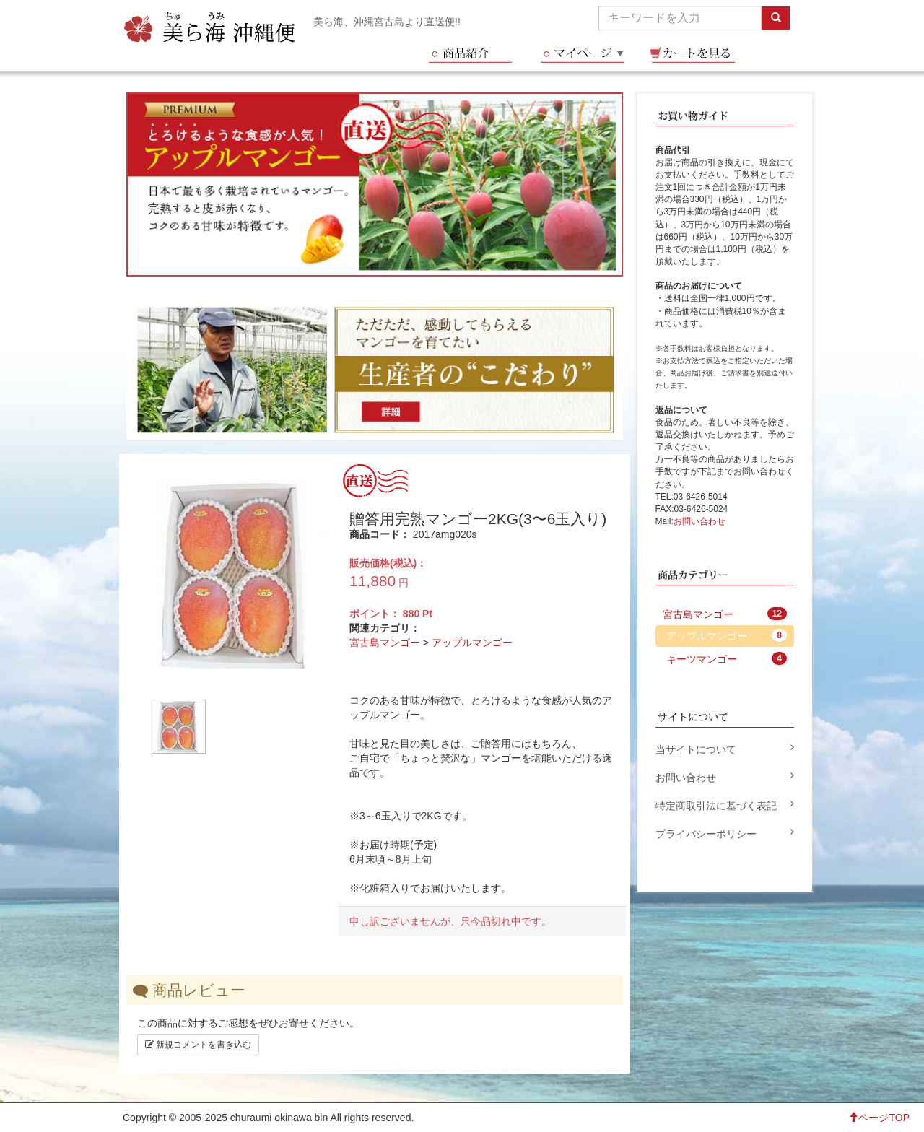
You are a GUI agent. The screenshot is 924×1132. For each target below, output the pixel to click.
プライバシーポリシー (725, 833)
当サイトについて (725, 748)
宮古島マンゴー (384, 642)
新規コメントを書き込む (198, 1045)
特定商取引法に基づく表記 (725, 804)
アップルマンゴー (472, 642)
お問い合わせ (699, 521)
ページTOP (879, 1117)
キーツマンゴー (727, 658)
